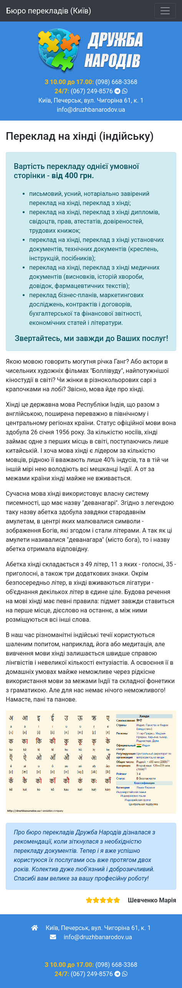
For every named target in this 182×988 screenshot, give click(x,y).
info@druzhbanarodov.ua (91, 109)
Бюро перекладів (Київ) (48, 10)
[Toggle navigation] (165, 10)
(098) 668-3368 (116, 82)
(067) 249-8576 (92, 91)
